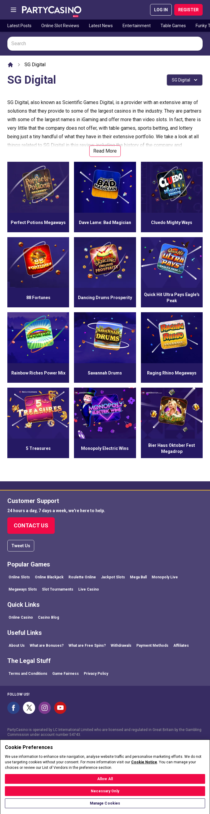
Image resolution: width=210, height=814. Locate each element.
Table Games (173, 25)
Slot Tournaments (57, 589)
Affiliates (181, 645)
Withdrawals (121, 645)
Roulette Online (82, 577)
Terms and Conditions (28, 673)
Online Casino (21, 617)
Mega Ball (138, 577)
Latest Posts (19, 25)
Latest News (101, 25)
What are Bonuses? (47, 645)
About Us (17, 645)
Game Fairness (65, 673)
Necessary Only (105, 795)
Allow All (105, 782)
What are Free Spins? (87, 645)
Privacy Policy (96, 673)
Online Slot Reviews (60, 25)
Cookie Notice (144, 766)
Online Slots (19, 577)
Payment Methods (152, 645)
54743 (74, 735)
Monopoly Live (165, 577)
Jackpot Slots (113, 577)
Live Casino (88, 589)
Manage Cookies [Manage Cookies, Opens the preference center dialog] (105, 807)
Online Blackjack (49, 577)
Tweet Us (20, 545)
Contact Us (31, 525)
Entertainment (137, 25)
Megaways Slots (23, 589)
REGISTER (188, 9)
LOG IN (161, 9)
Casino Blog (48, 617)
